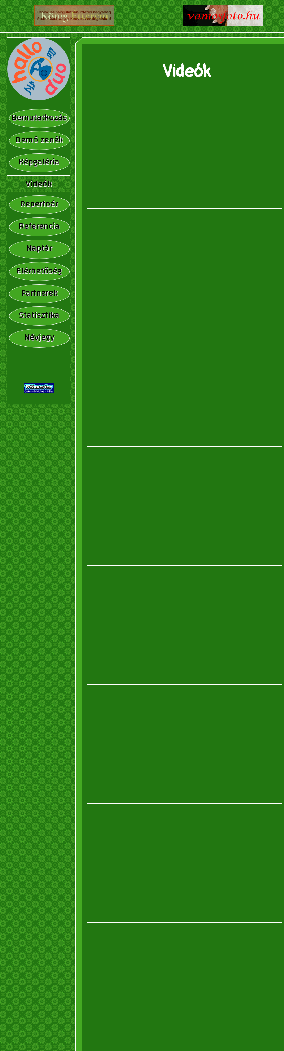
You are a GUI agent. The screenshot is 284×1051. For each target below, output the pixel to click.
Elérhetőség (39, 271)
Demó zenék (39, 140)
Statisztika (39, 315)
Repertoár (39, 204)
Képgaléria (39, 162)
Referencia (39, 226)
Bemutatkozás (39, 118)
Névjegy (39, 337)
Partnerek (39, 293)
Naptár (39, 248)
